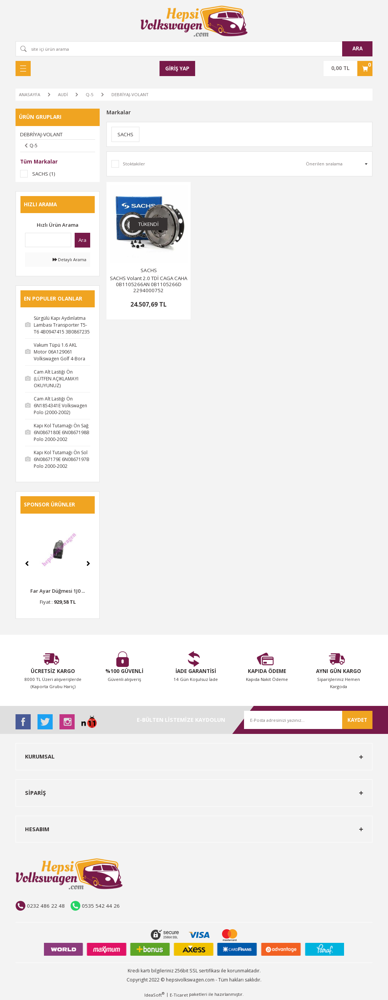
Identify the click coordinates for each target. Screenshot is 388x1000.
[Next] (88, 563)
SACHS (149, 270)
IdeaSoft (154, 995)
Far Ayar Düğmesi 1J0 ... (57, 590)
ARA (357, 48)
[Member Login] (177, 68)
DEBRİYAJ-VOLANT (130, 94)
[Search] (194, 48)
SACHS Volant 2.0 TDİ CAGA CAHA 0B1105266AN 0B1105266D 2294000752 (148, 284)
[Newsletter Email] (308, 720)
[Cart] (348, 68)
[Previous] (27, 563)
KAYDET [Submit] (357, 720)
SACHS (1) (43, 173)
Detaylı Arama (69, 259)
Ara (82, 240)
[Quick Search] (48, 240)
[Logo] (194, 21)
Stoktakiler (134, 164)
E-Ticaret (179, 995)
